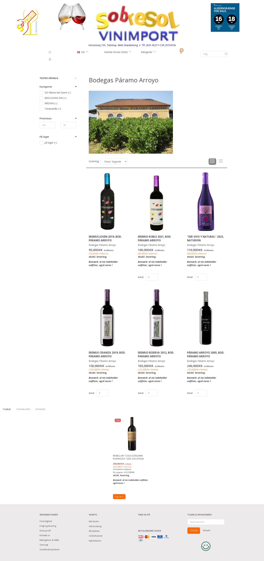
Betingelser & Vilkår (49, 540)
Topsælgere (23, 409)
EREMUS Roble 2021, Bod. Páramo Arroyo (154, 238)
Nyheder (40, 409)
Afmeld (206, 530)
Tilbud (7, 409)
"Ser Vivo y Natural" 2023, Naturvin (205, 238)
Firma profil (45, 530)
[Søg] (226, 54)
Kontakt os (45, 535)
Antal (141, 277)
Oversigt (44, 544)
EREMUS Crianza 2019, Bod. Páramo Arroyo (107, 354)
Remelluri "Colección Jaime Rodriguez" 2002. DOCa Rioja (128, 457)
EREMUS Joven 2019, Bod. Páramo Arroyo (105, 238)
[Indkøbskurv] (181, 52)
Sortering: (94, 161)
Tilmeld (193, 530)
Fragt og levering (48, 526)
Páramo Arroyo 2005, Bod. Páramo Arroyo (205, 354)
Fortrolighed (46, 521)
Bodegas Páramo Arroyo (102, 245)
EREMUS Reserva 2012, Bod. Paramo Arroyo (156, 354)
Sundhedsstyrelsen (50, 549)
